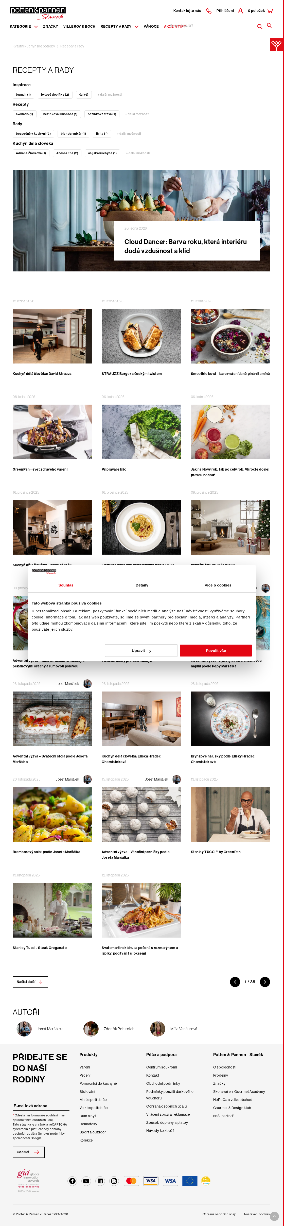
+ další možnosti (110, 94)
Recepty (21, 104)
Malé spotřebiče (93, 1100)
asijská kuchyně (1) (102, 153)
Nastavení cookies (257, 1214)
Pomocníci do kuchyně (98, 1083)
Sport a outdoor (93, 1132)
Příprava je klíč (114, 469)
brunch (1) (23, 94)
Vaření (85, 1067)
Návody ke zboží (160, 1131)
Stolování (87, 1092)
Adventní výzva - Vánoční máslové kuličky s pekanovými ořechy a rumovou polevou (49, 663)
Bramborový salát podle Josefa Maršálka (46, 852)
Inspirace (22, 84)
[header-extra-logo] (30, 11)
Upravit (141, 650)
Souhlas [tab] (65, 585)
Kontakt (152, 1075)
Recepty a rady (72, 46)
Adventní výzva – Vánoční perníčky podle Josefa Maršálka (136, 855)
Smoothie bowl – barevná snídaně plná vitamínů (230, 374)
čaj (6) (83, 94)
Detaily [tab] (142, 585)
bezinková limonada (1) (60, 114)
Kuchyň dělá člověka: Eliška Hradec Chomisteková (131, 759)
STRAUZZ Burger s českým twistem (132, 374)
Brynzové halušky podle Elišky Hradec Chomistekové (223, 759)
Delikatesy (88, 1124)
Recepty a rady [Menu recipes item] (120, 26)
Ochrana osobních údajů (166, 1106)
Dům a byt (88, 1116)
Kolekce (86, 1140)
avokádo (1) (24, 114)
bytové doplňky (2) (55, 94)
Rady (17, 124)
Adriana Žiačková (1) (31, 153)
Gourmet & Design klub (232, 1108)
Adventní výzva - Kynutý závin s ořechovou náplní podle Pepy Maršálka (226, 663)
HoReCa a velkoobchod (233, 1100)
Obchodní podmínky (163, 1083)
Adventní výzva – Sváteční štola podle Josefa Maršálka (50, 759)
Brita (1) (102, 133)
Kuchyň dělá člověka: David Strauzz (42, 374)
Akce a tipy (175, 26)
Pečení (85, 1075)
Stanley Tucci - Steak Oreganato (40, 948)
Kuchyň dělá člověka (33, 143)
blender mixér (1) (73, 133)
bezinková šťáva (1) (102, 114)
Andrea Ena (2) (67, 153)
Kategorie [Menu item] (24, 26)
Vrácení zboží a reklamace (168, 1114)
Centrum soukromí (161, 1067)
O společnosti (225, 1067)
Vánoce (151, 26)
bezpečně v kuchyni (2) (33, 133)
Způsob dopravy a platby (167, 1122)
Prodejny (220, 1075)
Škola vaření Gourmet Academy (239, 1092)
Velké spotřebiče (94, 1108)
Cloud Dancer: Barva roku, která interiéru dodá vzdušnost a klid (186, 246)
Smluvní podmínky (51, 1133)
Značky (50, 26)
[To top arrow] (274, 1216)
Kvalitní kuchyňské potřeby (34, 46)
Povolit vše (216, 650)
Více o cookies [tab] (218, 585)
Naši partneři (224, 1116)
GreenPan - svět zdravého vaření (40, 469)
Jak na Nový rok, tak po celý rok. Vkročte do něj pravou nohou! (230, 472)
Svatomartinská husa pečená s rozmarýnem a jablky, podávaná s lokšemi (140, 951)
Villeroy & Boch (79, 26)
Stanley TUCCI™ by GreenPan (216, 852)
